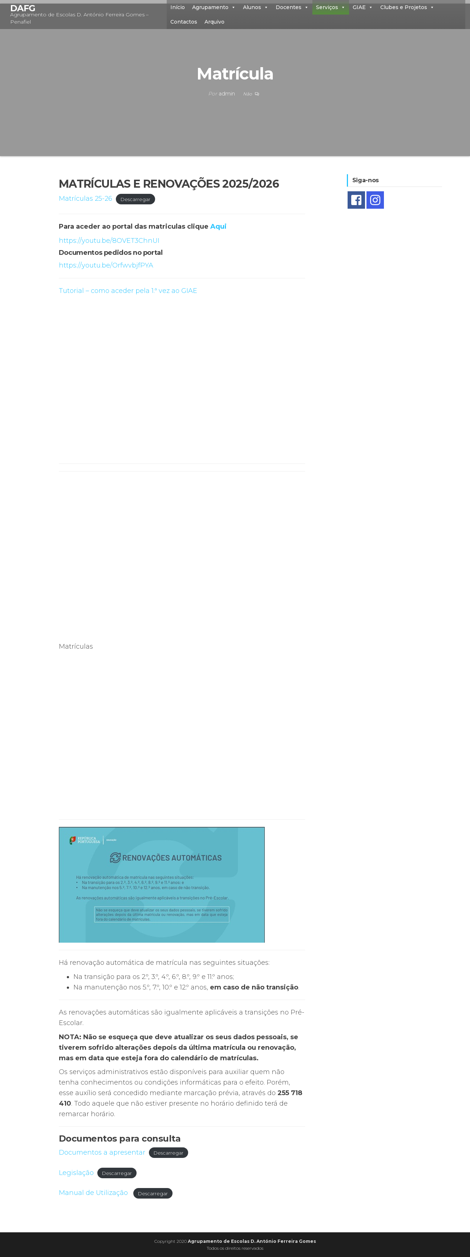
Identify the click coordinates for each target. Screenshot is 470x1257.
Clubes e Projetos (407, 7)
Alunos (255, 7)
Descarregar (135, 199)
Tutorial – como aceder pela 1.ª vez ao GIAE (128, 291)
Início (177, 7)
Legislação (76, 1173)
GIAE (363, 7)
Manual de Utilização (94, 1193)
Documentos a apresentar (102, 1152)
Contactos (183, 22)
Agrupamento (214, 7)
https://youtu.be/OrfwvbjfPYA (106, 265)
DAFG (23, 8)
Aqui (218, 226)
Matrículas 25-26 (85, 199)
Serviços (330, 7)
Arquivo (214, 22)
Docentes (292, 7)
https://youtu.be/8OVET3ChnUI (109, 241)
